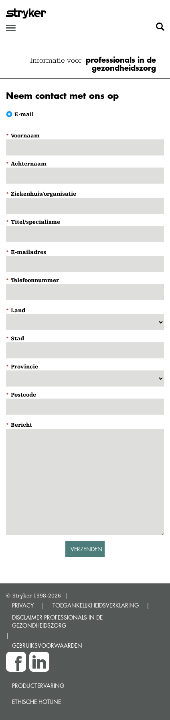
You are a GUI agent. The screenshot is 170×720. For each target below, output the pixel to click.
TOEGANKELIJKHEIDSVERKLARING (96, 605)
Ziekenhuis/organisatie (43, 193)
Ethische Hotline (36, 702)
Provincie (24, 366)
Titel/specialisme (35, 222)
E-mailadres (28, 252)
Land (18, 310)
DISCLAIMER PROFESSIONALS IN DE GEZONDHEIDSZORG (57, 621)
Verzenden (86, 549)
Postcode (23, 394)
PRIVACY (23, 605)
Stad (17, 338)
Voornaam (25, 135)
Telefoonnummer (35, 280)
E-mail (24, 114)
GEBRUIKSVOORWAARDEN (47, 645)
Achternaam (29, 163)
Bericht (21, 424)
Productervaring (38, 685)
